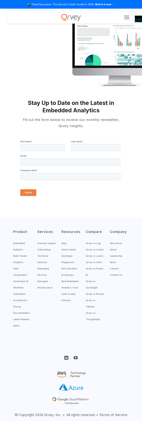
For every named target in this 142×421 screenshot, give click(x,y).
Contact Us (116, 274)
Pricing (17, 306)
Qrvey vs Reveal (95, 293)
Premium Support (46, 243)
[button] (127, 17)
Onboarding (43, 249)
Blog (63, 243)
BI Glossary (67, 274)
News (113, 262)
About (113, 249)
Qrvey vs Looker (95, 249)
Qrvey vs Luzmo (94, 255)
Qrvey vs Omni (94, 262)
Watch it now (103, 4)
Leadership (116, 255)
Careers (114, 268)
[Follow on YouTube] (75, 358)
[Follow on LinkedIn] (66, 358)
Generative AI (20, 281)
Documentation (21, 312)
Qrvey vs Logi (93, 243)
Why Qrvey (116, 243)
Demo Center (68, 249)
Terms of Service (113, 415)
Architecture (20, 300)
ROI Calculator (69, 268)
